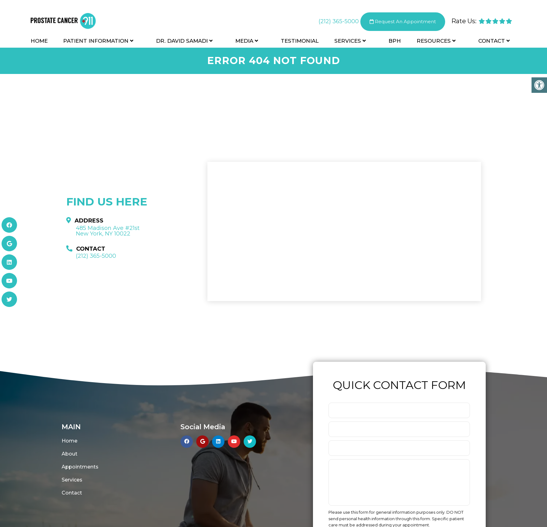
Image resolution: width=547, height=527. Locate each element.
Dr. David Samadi (182, 41)
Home (39, 41)
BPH (395, 41)
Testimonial (300, 41)
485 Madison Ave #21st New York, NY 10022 (108, 230)
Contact (491, 41)
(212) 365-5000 (339, 21)
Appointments (80, 467)
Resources (434, 41)
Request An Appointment (403, 21)
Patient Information (95, 41)
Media (244, 41)
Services (347, 41)
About (69, 454)
